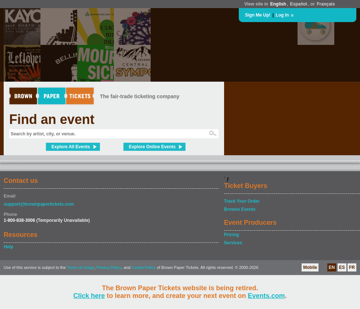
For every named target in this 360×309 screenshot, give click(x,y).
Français (326, 4)
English (278, 4)
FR (352, 267)
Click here (89, 295)
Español (298, 4)
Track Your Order (242, 201)
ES (342, 267)
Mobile (310, 267)
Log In (282, 15)
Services (233, 242)
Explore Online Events (152, 146)
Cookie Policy (144, 268)
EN (332, 267)
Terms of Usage (80, 268)
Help (8, 246)
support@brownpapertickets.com (39, 204)
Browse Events (240, 209)
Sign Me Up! (257, 15)
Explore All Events (70, 146)
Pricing (231, 234)
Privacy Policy (109, 268)
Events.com (266, 295)
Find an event (51, 119)
